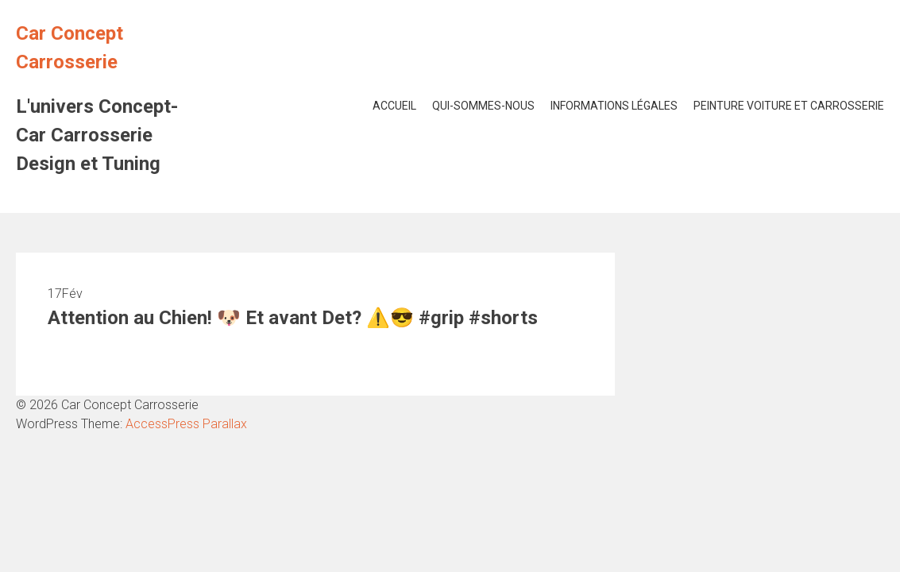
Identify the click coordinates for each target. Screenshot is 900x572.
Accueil (394, 105)
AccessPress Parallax (186, 423)
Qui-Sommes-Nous (483, 105)
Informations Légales (614, 105)
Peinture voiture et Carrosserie (788, 105)
